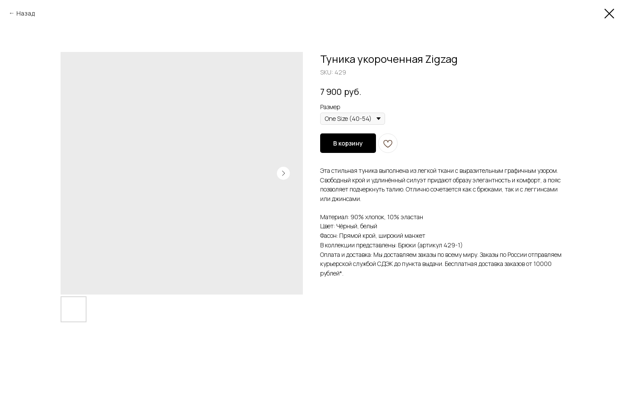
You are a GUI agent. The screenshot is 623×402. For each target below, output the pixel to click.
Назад (25, 13)
